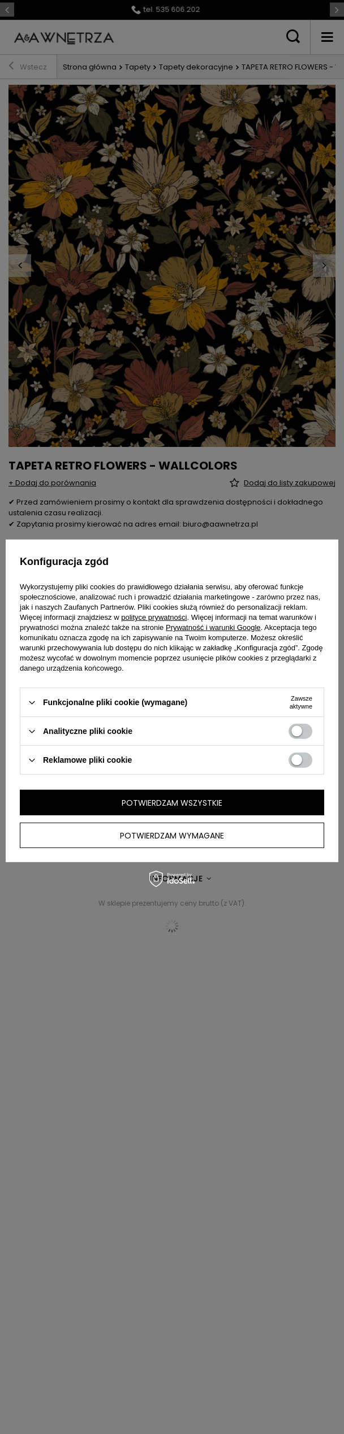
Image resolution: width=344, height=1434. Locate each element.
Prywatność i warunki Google (213, 627)
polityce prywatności (154, 617)
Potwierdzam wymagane (172, 835)
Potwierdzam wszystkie (172, 802)
